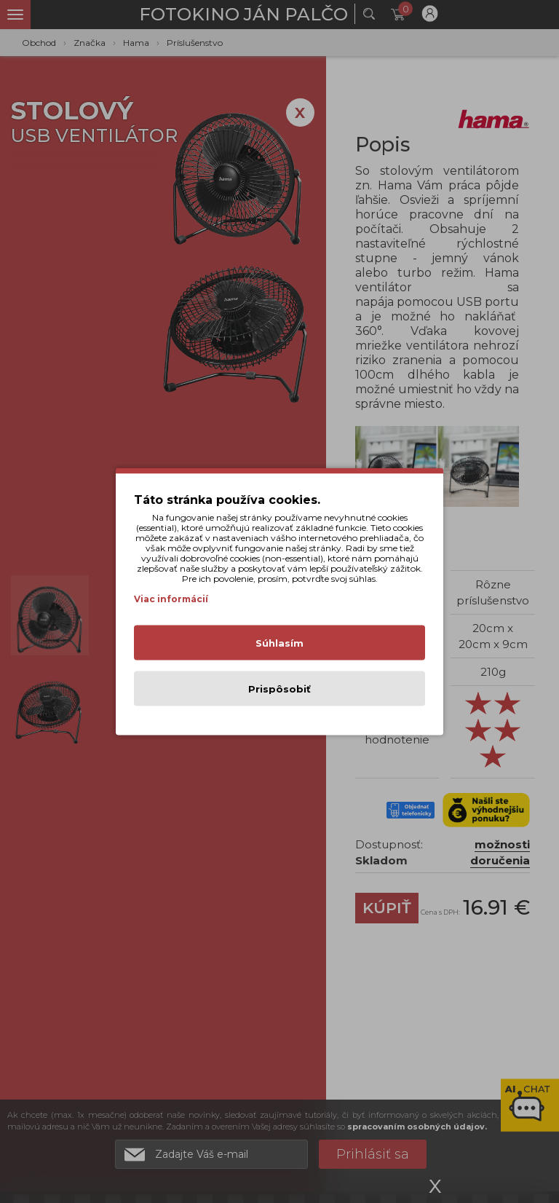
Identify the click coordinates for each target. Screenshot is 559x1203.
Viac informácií (171, 598)
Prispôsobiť (279, 689)
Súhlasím (279, 643)
